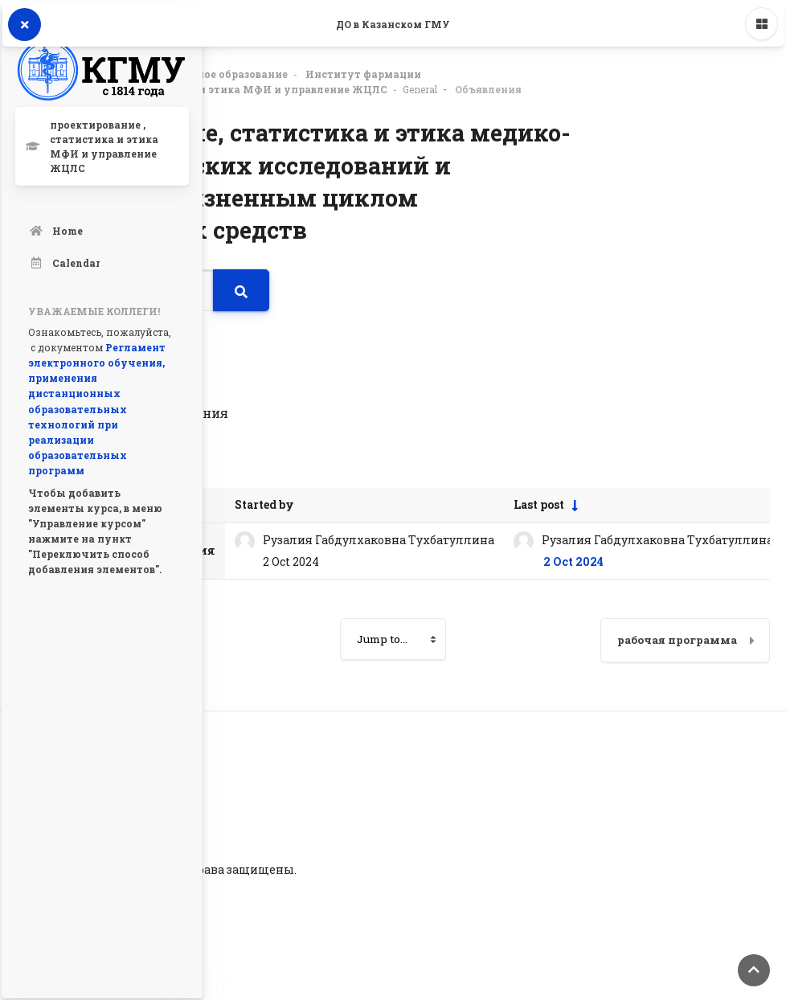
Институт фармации (363, 71)
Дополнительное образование (204, 71)
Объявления (488, 86)
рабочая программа (677, 637)
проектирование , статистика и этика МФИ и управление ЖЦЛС (210, 86)
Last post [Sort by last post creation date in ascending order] (539, 502)
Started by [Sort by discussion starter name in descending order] (264, 502)
